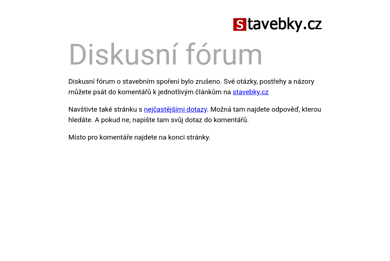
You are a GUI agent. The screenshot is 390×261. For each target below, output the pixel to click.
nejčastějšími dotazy (175, 109)
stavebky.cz (250, 92)
